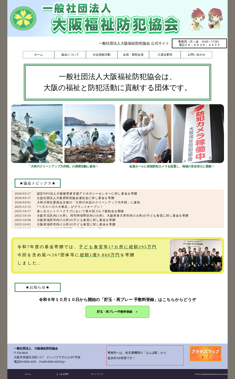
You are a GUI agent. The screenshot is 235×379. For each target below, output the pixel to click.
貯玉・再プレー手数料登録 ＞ (117, 311)
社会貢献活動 (102, 54)
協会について (70, 54)
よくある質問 (62, 374)
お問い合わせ (196, 54)
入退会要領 (165, 54)
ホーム (38, 54)
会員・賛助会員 (133, 54)
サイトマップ (97, 374)
